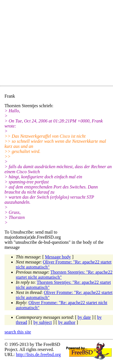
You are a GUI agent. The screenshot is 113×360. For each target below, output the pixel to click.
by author (67, 322)
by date (84, 317)
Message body (58, 256)
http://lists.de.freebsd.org (38, 354)
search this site (18, 332)
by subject (43, 322)
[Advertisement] (59, 44)
